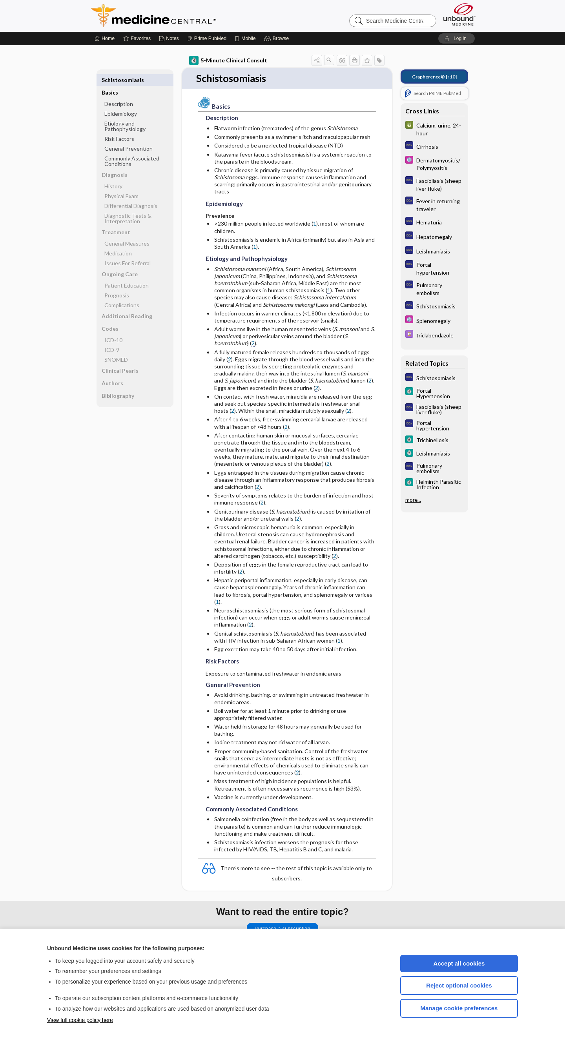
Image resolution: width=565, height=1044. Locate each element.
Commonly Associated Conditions (131, 148)
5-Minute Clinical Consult (228, 60)
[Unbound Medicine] (459, 14)
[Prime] (206, 38)
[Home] (105, 38)
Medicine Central (188, 15)
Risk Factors (119, 126)
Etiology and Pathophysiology (125, 113)
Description (118, 91)
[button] (277, 38)
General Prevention (128, 136)
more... (413, 499)
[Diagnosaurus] (434, 146)
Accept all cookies (459, 963)
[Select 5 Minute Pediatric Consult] (434, 163)
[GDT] (434, 128)
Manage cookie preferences (459, 1008)
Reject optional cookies (459, 985)
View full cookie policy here (80, 1020)
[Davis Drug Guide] (434, 335)
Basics (110, 80)
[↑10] (434, 77)
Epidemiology (120, 101)
